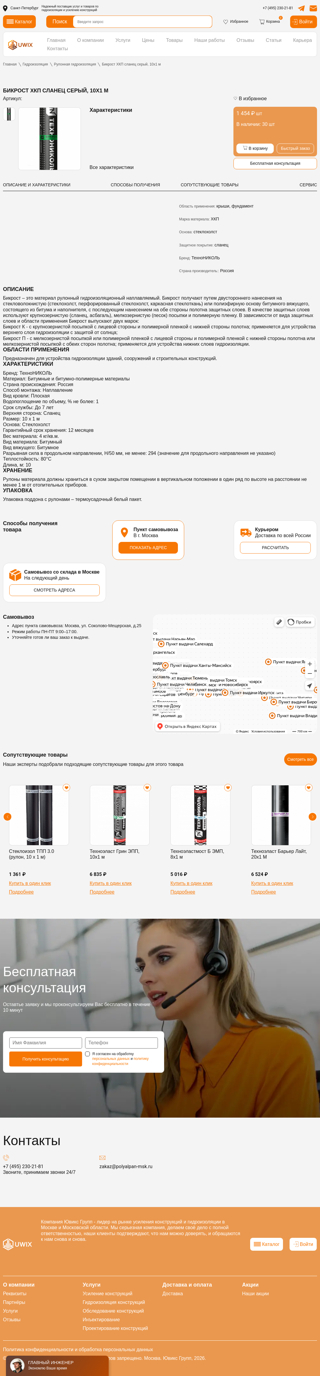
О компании (85, 43)
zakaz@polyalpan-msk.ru (126, 1168)
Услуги (114, 43)
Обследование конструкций (113, 1310)
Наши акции (255, 1293)
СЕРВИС (308, 184)
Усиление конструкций (107, 1293)
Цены (137, 43)
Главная (55, 43)
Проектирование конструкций (115, 1328)
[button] (7, 818)
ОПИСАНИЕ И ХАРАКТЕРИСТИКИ (36, 184)
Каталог (266, 1244)
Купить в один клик (30, 885)
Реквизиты (14, 1293)
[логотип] (20, 43)
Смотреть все (300, 761)
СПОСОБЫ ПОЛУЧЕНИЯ (135, 184)
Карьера (275, 43)
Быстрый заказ (295, 148)
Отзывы (223, 43)
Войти (302, 22)
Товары (160, 43)
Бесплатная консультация (275, 163)
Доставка (172, 1293)
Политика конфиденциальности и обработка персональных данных (78, 1349)
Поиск (60, 22)
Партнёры (14, 1302)
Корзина (269, 22)
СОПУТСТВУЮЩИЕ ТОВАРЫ (210, 184)
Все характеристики (112, 167)
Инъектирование (101, 1319)
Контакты (303, 43)
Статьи (249, 43)
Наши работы (192, 43)
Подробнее (21, 894)
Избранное (235, 22)
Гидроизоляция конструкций (114, 1302)
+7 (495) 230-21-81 (278, 8)
